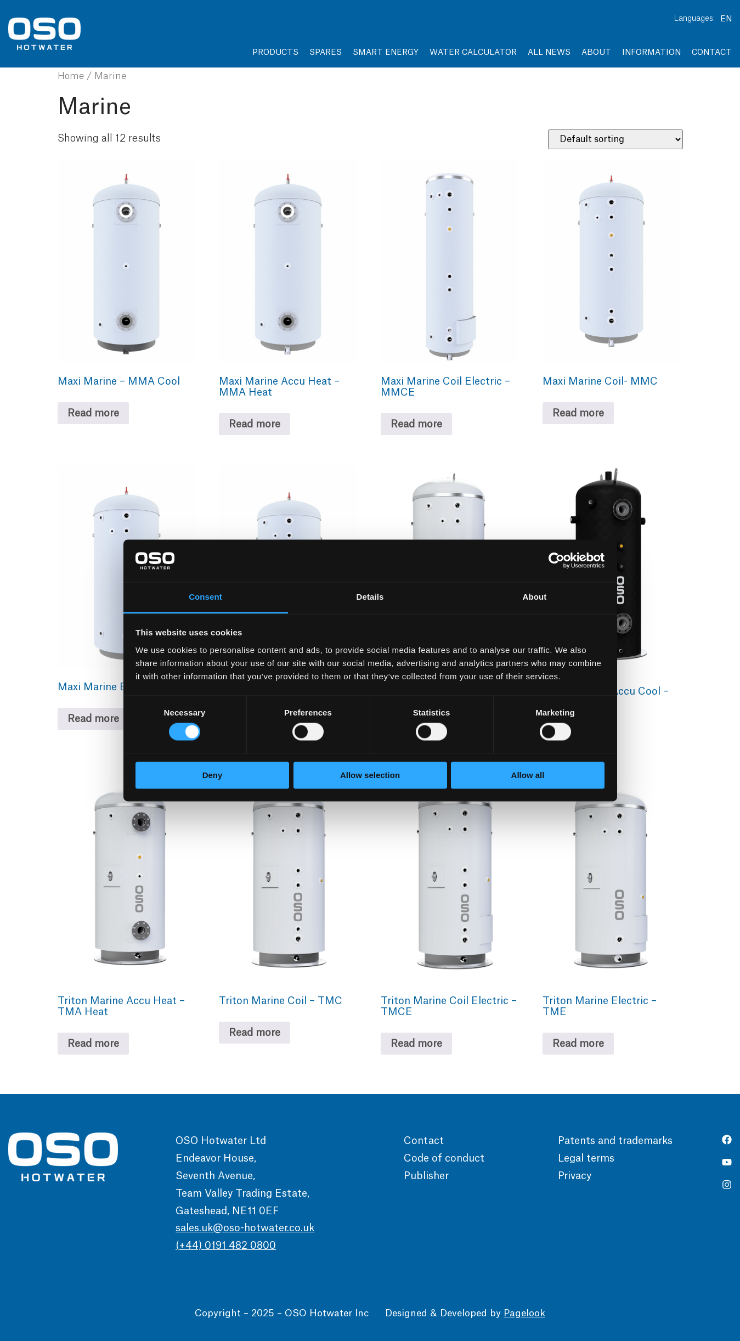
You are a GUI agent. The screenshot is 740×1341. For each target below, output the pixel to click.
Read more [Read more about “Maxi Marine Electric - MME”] (93, 719)
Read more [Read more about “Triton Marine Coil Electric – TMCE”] (416, 1044)
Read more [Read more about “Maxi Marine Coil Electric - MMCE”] (416, 424)
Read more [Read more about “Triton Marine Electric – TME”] (578, 1044)
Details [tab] (370, 596)
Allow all (528, 775)
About (596, 53)
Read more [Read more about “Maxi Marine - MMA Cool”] (93, 413)
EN (726, 19)
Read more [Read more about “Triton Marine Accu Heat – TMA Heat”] (93, 1044)
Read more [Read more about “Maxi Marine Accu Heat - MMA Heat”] (254, 424)
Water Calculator (473, 53)
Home (71, 76)
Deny (212, 775)
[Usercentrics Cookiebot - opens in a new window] (557, 561)
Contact (712, 53)
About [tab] (535, 596)
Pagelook (524, 1313)
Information (651, 53)
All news (549, 53)
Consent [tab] (205, 596)
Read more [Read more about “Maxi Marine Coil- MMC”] (578, 413)
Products (275, 53)
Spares (325, 53)
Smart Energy (386, 53)
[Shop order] (615, 139)
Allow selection (370, 775)
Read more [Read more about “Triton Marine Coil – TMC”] (254, 1033)
